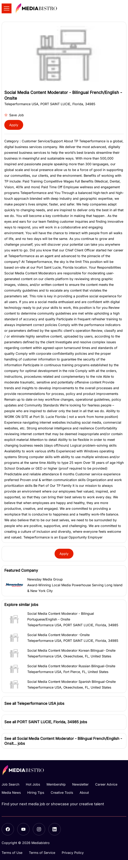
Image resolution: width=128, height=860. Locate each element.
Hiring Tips (35, 792)
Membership (56, 784)
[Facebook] (8, 829)
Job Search (10, 784)
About (84, 792)
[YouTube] (23, 829)
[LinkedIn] (54, 829)
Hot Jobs (33, 784)
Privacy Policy (73, 853)
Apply (13, 125)
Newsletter (80, 784)
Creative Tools (62, 792)
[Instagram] (39, 829)
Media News (11, 792)
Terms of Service (42, 853)
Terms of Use (12, 853)
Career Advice (106, 784)
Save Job (14, 115)
